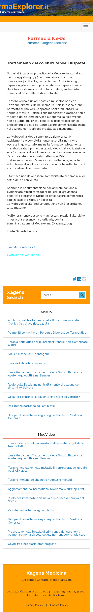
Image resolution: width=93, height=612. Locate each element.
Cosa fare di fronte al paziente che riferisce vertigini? (44, 396)
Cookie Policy (59, 605)
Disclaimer (60, 595)
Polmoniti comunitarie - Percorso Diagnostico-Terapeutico (47, 332)
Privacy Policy (34, 605)
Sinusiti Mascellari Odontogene (29, 354)
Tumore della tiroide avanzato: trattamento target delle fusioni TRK (46, 445)
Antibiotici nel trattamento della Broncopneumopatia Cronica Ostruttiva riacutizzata (43, 322)
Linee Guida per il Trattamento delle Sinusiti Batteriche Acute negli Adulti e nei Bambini (45, 374)
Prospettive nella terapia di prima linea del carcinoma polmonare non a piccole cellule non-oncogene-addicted (46, 533)
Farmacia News (46, 38)
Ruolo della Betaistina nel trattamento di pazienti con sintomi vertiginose (44, 386)
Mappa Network (61, 579)
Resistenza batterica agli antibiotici (31, 406)
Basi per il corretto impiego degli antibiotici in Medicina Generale (45, 417)
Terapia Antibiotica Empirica (26, 363)
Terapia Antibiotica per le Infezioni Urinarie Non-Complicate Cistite (48, 343)
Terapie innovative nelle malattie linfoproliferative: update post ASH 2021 (47, 469)
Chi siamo (28, 579)
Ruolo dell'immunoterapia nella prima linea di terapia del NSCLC (46, 500)
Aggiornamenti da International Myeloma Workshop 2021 (46, 489)
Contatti (42, 579)
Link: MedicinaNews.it (21, 247)
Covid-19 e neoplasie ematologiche (32, 544)
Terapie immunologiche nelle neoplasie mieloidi (40, 479)
